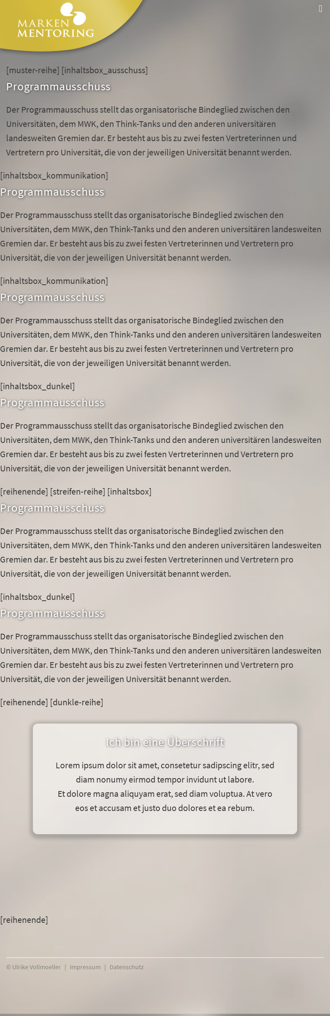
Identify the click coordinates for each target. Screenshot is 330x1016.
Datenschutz (127, 967)
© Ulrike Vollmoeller (33, 967)
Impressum (85, 967)
